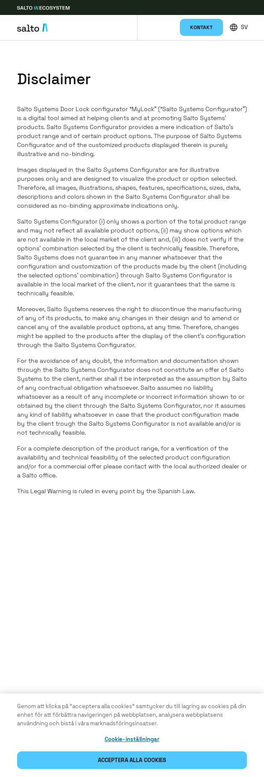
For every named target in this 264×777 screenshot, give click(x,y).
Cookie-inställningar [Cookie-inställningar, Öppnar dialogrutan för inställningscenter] (132, 740)
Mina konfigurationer (168, 32)
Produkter (150, 18)
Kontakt (201, 27)
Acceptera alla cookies (132, 761)
